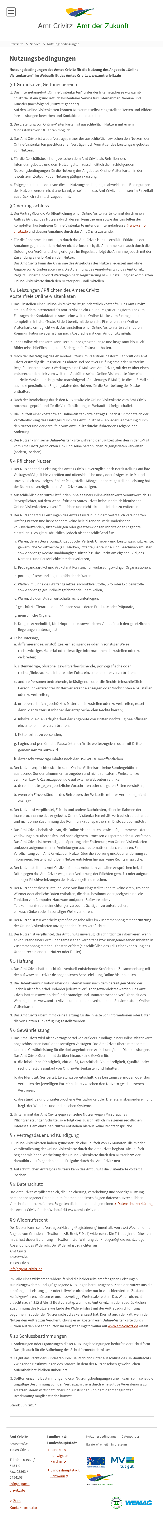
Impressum (119, 1444)
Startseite (16, 44)
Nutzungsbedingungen (63, 44)
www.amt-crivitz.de (123, 1326)
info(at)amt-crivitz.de (26, 1269)
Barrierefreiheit (97, 1444)
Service (35, 44)
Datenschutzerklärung (135, 1203)
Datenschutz (130, 1436)
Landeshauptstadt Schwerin (64, 1473)
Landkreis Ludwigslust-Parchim (61, 1455)
